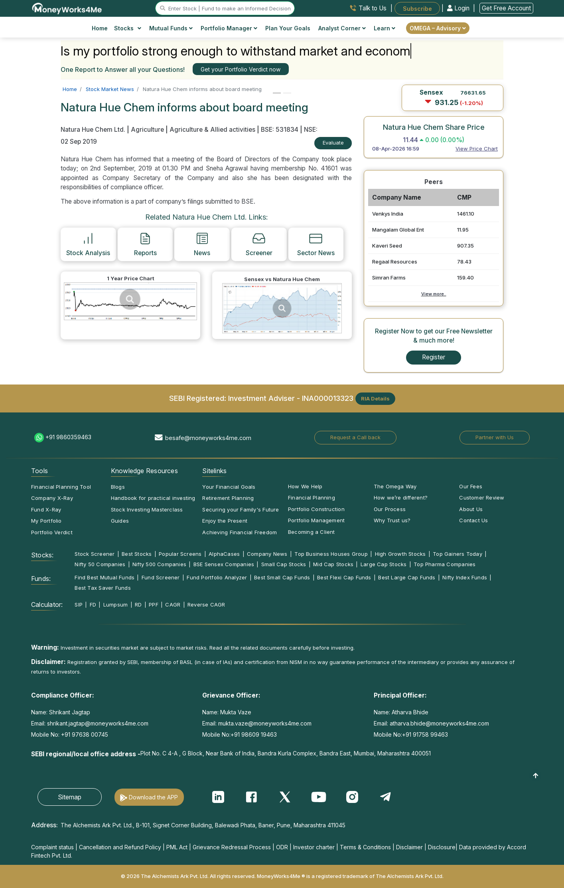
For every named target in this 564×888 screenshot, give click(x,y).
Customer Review (481, 497)
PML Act (176, 847)
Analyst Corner (342, 28)
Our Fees (470, 486)
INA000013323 (327, 397)
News (202, 244)
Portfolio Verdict (52, 532)
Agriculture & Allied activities (212, 129)
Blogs (118, 487)
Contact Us (473, 520)
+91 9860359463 (68, 437)
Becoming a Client (311, 532)
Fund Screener (161, 577)
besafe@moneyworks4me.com (208, 437)
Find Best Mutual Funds (104, 577)
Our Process (390, 509)
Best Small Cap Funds (282, 577)
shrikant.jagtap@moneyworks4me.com (97, 723)
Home (100, 28)
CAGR (172, 604)
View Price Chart (477, 148)
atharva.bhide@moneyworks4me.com (439, 723)
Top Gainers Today (457, 554)
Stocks (128, 28)
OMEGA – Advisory (438, 28)
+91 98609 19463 (254, 734)
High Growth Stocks (400, 554)
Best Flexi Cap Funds (344, 577)
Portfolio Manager (229, 28)
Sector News (316, 244)
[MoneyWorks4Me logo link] (67, 7)
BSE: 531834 (279, 129)
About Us (471, 509)
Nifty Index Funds (464, 577)
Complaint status (52, 847)
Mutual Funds (171, 28)
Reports (145, 244)
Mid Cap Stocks (333, 564)
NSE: (310, 129)
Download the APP (153, 797)
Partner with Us (494, 437)
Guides (120, 520)
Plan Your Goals (287, 28)
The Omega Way (395, 486)
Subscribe (417, 8)
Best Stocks (137, 554)
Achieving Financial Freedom (239, 532)
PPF (153, 604)
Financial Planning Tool (61, 487)
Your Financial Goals (228, 487)
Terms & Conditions (365, 847)
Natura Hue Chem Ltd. (94, 129)
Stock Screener (94, 554)
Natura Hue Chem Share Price (434, 127)
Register (433, 357)
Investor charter (314, 847)
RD (138, 604)
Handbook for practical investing (153, 498)
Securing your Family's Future (240, 509)
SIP (79, 604)
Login (459, 8)
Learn (384, 28)
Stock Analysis (88, 244)
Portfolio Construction (316, 509)
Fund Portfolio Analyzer (217, 577)
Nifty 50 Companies (100, 564)
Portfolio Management (316, 520)
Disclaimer (409, 847)
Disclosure (442, 847)
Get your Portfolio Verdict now (240, 69)
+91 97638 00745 (83, 734)
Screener (259, 244)
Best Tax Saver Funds (102, 588)
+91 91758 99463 (425, 734)
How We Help (305, 486)
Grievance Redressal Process (232, 847)
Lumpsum (115, 604)
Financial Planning (311, 497)
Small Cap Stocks (283, 564)
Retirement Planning (228, 498)
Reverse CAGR (206, 604)
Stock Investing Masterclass (147, 509)
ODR (282, 847)
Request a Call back (355, 437)
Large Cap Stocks (384, 564)
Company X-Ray (52, 498)
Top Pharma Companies (444, 564)
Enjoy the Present (224, 520)
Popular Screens (180, 554)
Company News (267, 554)
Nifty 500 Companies (159, 564)
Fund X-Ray (46, 509)
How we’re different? (401, 497)
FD (93, 604)
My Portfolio (46, 520)
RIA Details (375, 398)
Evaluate (333, 142)
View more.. (433, 294)
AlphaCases (224, 554)
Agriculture (147, 129)
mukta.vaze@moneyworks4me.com (265, 723)
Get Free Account (506, 8)
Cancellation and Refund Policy (120, 847)
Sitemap (69, 797)
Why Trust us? (392, 520)
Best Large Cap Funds (406, 577)
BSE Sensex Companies (223, 564)
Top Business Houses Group (331, 554)
